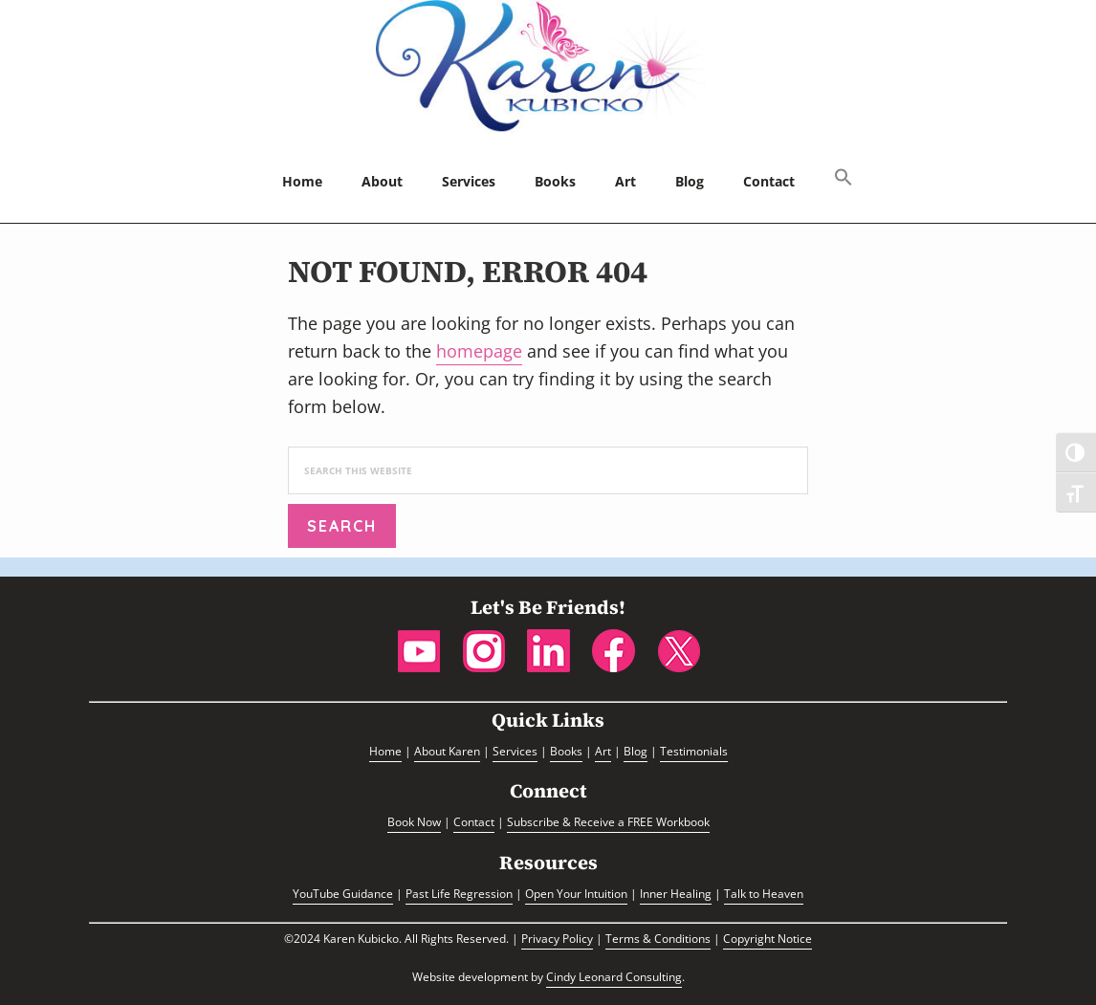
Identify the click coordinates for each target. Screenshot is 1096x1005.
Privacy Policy (557, 938)
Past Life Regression (459, 893)
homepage (479, 350)
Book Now (414, 822)
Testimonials (694, 751)
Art (603, 751)
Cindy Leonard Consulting (614, 977)
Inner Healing (676, 893)
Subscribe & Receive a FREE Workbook (608, 822)
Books (566, 751)
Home (385, 751)
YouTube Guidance (343, 893)
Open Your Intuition (576, 893)
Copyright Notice (767, 938)
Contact (473, 822)
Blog (635, 751)
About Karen (447, 751)
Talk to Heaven (763, 893)
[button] (843, 179)
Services (515, 751)
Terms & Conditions (658, 938)
